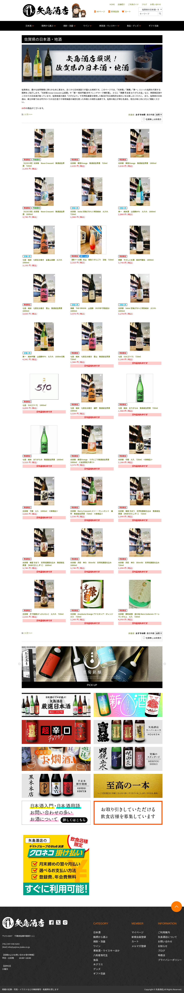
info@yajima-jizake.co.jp (19, 947)
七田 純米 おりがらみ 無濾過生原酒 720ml (138, 408)
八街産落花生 (100, 955)
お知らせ (163, 946)
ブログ (161, 950)
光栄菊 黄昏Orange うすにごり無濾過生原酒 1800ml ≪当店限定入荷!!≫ (90, 460)
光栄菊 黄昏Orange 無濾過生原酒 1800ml (137, 163)
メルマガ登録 (139, 946)
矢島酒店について (167, 937)
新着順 (131, 114)
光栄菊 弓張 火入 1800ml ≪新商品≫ (40, 511)
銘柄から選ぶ (47, 25)
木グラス (98, 964)
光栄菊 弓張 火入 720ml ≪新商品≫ (135, 459)
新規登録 (113, 11)
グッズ (96, 969)
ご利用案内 (164, 932)
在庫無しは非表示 (152, 119)
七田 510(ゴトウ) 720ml (129, 356)
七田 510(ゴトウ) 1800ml (34, 405)
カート (126, 11)
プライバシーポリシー (170, 960)
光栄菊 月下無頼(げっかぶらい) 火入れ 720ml (43, 614)
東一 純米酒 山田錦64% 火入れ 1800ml (137, 211)
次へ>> (29, 114)
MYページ (99, 11)
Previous (19, 663)
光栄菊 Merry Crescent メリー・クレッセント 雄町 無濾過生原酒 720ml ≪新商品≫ (91, 512)
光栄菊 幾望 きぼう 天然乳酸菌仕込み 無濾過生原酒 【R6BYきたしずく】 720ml (139, 512)
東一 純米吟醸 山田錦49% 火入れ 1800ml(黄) (44, 356)
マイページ (138, 932)
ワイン (86, 25)
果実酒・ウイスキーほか (106, 950)
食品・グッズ (132, 25)
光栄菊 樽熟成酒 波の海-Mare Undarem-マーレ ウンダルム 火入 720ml (139, 615)
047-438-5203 (13, 943)
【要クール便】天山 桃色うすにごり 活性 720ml (91, 259)
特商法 (161, 955)
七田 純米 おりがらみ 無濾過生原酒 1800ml (43, 459)
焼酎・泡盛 (68, 25)
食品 (95, 960)
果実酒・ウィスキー (108, 25)
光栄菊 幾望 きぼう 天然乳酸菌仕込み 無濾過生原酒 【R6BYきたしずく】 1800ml (43, 563)
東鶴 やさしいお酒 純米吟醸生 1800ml (136, 260)
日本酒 (28, 25)
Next (164, 663)
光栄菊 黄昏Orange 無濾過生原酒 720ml (88, 163)
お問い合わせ (165, 941)
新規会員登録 (139, 937)
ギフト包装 (153, 25)
